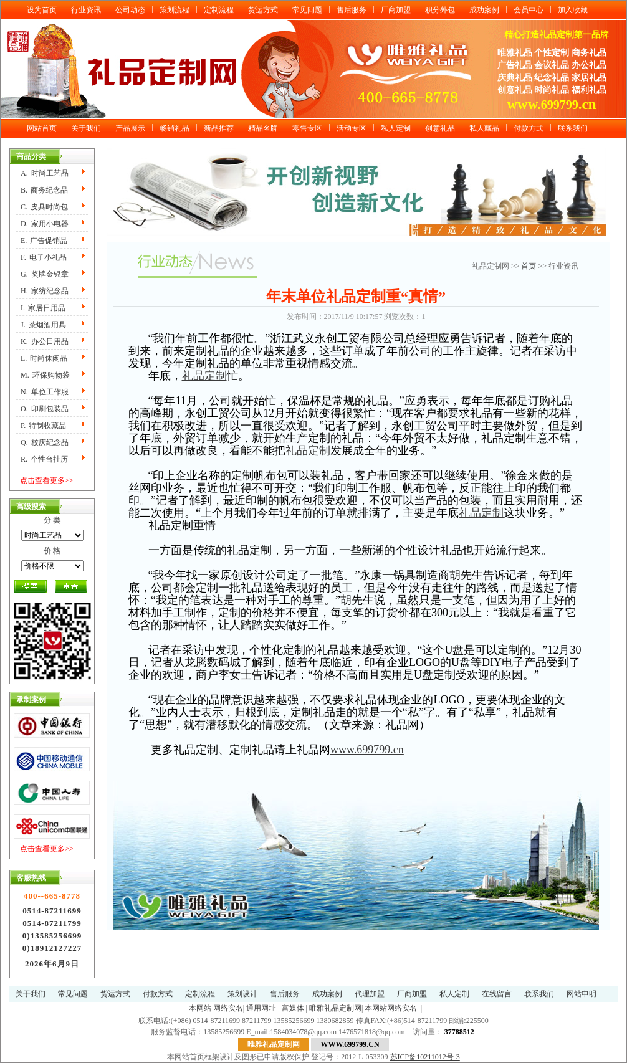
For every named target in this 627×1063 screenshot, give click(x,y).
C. (44, 207)
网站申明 (581, 993)
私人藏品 (484, 128)
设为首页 (42, 10)
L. (44, 358)
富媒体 (293, 1008)
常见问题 (307, 10)
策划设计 (242, 993)
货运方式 (263, 10)
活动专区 (351, 128)
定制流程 (219, 10)
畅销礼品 (174, 128)
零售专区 (307, 128)
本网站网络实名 (391, 1008)
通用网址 (261, 1008)
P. (43, 425)
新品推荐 (219, 128)
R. (44, 459)
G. (45, 274)
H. (45, 291)
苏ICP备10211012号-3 (425, 1056)
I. (43, 307)
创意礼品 (440, 128)
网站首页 (42, 128)
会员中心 (528, 10)
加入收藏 (573, 10)
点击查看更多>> (47, 480)
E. (44, 240)
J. (43, 324)
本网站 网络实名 (216, 1008)
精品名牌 (263, 128)
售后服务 (351, 10)
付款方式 (528, 128)
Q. (45, 442)
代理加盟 (370, 993)
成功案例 (484, 10)
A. (45, 173)
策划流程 (174, 10)
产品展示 (130, 128)
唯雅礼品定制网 (335, 1008)
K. (45, 341)
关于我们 (86, 128)
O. (45, 408)
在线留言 (497, 993)
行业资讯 (86, 10)
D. (45, 223)
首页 (529, 266)
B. (44, 190)
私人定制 (396, 128)
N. (45, 392)
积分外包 (440, 10)
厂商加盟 (396, 10)
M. (45, 375)
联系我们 (573, 128)
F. (44, 257)
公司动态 (130, 10)
